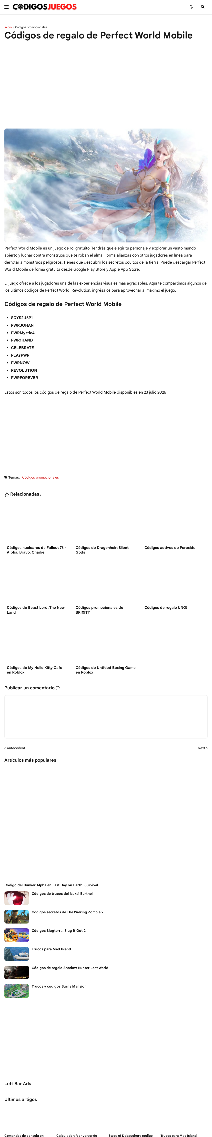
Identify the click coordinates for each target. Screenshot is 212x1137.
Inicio (8, 27)
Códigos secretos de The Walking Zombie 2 (67, 912)
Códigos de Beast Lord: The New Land (36, 610)
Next (201, 748)
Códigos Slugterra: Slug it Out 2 (59, 930)
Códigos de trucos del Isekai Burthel (62, 893)
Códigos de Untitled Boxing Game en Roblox (106, 670)
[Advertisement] (106, 82)
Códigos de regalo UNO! (165, 607)
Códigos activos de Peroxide (169, 547)
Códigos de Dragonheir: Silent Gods (102, 550)
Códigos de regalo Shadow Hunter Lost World (70, 968)
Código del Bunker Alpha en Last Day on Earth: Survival (51, 885)
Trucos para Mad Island (51, 949)
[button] (8, 7)
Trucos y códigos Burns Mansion (59, 986)
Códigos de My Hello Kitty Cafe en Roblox (34, 670)
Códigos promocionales (31, 27)
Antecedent (16, 748)
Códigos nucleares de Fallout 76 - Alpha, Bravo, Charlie (36, 550)
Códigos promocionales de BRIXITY (99, 610)
